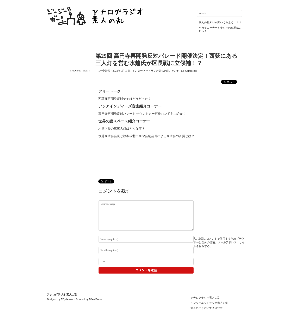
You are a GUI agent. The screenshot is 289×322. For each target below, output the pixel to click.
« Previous (75, 70)
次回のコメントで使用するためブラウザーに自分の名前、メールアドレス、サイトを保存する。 (219, 242)
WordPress (95, 299)
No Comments (189, 70)
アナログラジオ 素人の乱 (62, 294)
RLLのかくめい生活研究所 (206, 308)
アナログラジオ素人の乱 (205, 297)
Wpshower (67, 299)
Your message (146, 215)
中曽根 (106, 70)
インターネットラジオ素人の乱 (151, 70)
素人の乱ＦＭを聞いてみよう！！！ (220, 22)
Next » (86, 70)
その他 (175, 70)
